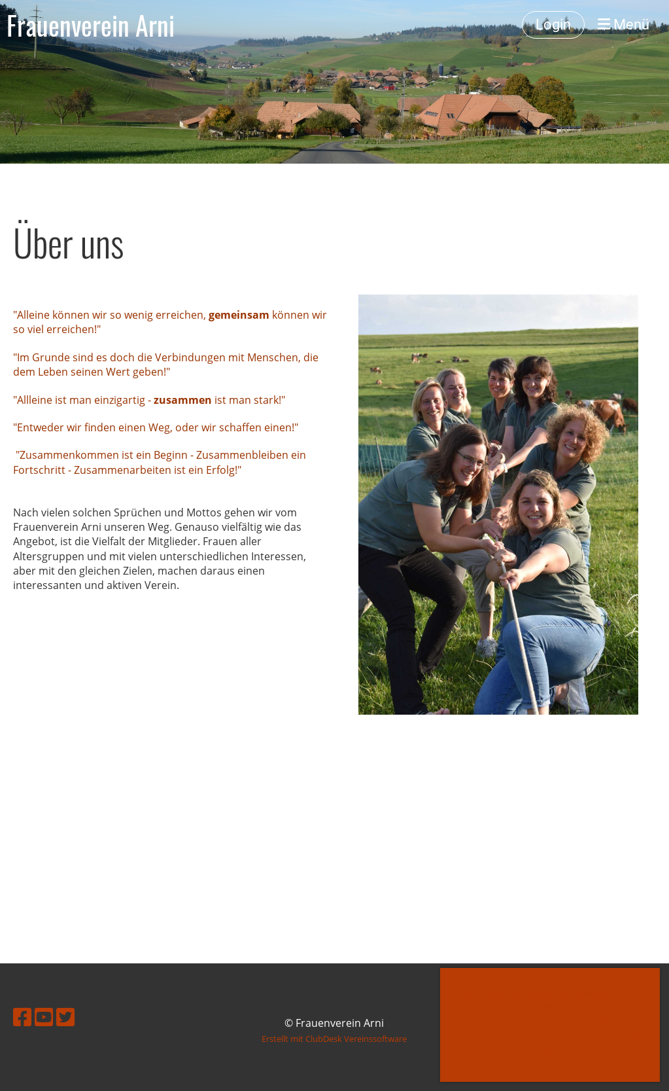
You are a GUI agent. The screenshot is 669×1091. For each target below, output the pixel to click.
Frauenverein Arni (91, 25)
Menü (623, 24)
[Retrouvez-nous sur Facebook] (22, 1017)
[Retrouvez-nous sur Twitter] (65, 1017)
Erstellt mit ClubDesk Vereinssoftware (334, 1039)
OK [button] (550, 1051)
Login (553, 24)
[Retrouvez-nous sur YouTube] (44, 1017)
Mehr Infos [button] (484, 1022)
